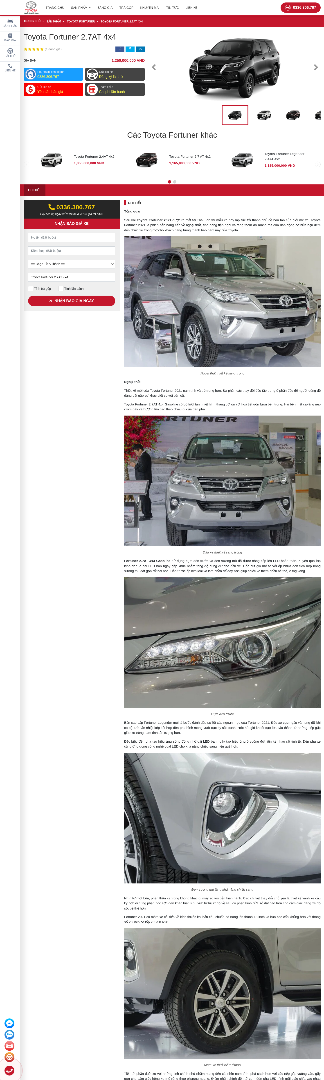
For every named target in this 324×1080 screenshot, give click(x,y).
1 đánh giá (53, 49)
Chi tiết (34, 190)
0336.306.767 (300, 8)
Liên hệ (10, 68)
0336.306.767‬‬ (71, 207)
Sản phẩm (10, 23)
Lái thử (10, 53)
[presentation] (153, 67)
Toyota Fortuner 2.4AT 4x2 (94, 156)
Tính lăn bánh (70, 288)
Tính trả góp (39, 288)
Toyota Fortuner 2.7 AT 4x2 (190, 156)
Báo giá (10, 38)
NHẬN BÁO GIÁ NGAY (70, 301)
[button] (169, 181)
